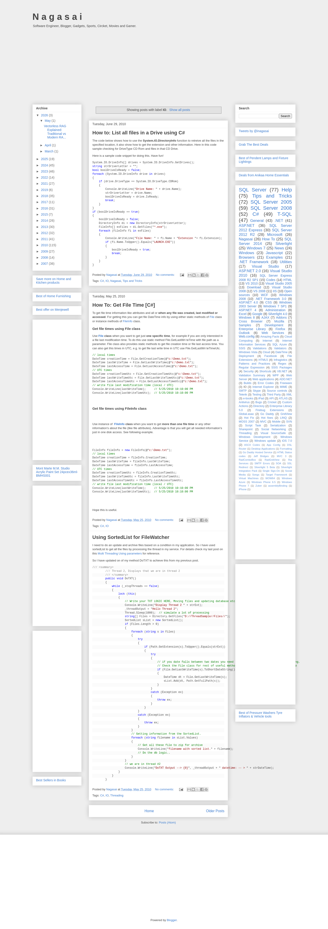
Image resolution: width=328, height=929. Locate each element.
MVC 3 (281, 456)
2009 (45, 251)
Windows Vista (248, 352)
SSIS (242, 348)
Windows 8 (247, 317)
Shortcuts (265, 371)
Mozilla (279, 321)
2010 (45, 245)
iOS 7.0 (287, 440)
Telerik (243, 394)
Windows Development (254, 437)
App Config (273, 445)
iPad (261, 398)
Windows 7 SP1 (275, 306)
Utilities (286, 262)
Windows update (265, 440)
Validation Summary (252, 375)
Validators (280, 348)
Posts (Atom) (167, 822)
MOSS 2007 (247, 421)
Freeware (286, 383)
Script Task (253, 425)
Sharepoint (246, 429)
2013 (45, 227)
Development (274, 325)
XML (289, 394)
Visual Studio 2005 (278, 283)
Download (254, 287)
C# (102, 281)
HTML (287, 280)
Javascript (274, 253)
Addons (281, 317)
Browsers (247, 257)
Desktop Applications (263, 448)
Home (149, 811)
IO (107, 281)
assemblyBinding (277, 485)
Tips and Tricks (132, 281)
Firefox (280, 329)
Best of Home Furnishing (53, 296)
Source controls (277, 390)
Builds (247, 383)
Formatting (286, 448)
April (48, 145)
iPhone (243, 489)
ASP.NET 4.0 (248, 302)
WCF (264, 295)
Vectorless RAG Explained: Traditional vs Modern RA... (55, 131)
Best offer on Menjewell (52, 309)
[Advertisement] (164, 63)
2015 (45, 214)
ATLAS (283, 398)
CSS (268, 302)
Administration (275, 310)
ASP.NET (247, 225)
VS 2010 (252, 283)
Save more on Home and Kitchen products (53, 280)
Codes (270, 280)
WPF (276, 375)
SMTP (243, 390)
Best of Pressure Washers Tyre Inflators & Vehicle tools (260, 714)
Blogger (172, 920)
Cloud (266, 352)
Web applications (263, 379)
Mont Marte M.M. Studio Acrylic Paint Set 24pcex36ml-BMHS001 (57, 472)
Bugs (258, 402)
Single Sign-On (271, 470)
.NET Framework (254, 262)
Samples (245, 325)
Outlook (244, 333)
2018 (45, 196)
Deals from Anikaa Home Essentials (264, 175)
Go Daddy (267, 414)
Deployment (246, 356)
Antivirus (244, 402)
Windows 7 (256, 248)
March (49, 151)
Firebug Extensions (270, 410)
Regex (282, 363)
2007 (45, 263)
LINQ (283, 417)
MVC (263, 421)
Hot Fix (249, 417)
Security (248, 371)
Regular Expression (251, 367)
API (271, 398)
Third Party (274, 394)
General (257, 220)
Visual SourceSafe (273, 433)
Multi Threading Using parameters (120, 553)
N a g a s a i (57, 17)
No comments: (165, 274)
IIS (275, 291)
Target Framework (276, 474)
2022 (45, 177)
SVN (289, 421)
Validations (259, 348)
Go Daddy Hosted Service (258, 452)
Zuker (258, 485)
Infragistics (280, 359)
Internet (267, 340)
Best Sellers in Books (51, 780)
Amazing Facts (269, 336)
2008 (45, 257)
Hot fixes (267, 417)
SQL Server (252, 190)
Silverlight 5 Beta (264, 467)
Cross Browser (250, 321)
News (279, 248)
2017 (45, 202)
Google (257, 314)
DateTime (282, 352)
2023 (45, 171)
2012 (45, 233)
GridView (286, 414)
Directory (258, 406)
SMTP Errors (262, 463)
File (212, 317)
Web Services (273, 333)
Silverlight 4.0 (277, 314)
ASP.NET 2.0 (250, 271)
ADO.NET (285, 379)
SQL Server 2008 (271, 208)
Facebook (270, 356)
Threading (116, 795)
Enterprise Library (252, 329)
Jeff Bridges (261, 456)
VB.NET (282, 371)
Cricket (272, 402)
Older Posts (215, 811)
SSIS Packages (281, 367)
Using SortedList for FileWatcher (130, 537)
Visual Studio (265, 266)
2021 (45, 183)
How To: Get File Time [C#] (123, 305)
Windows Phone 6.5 (264, 482)
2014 (45, 220)
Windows (246, 253)
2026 (45, 115)
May (48, 120)
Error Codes (266, 383)
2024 (45, 165)
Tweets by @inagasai (254, 131)
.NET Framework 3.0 (270, 299)
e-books (248, 398)
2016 (45, 208)
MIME (283, 387)
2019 (45, 190)
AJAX (265, 317)
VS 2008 (259, 291)
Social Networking (273, 429)
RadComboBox (247, 459)
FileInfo (127, 321)
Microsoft (274, 234)
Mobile (276, 421)
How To (268, 239)
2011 (45, 239)
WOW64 (270, 478)
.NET (279, 220)
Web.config (247, 336)
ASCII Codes (252, 445)
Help (287, 190)
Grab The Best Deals (253, 144)
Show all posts (179, 110)
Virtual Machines (249, 478)
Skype (257, 390)
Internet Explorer (263, 387)
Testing (256, 394)
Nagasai (115, 281)
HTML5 (263, 359)
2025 (45, 159)
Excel (242, 314)
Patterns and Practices (254, 363)
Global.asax (246, 414)
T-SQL (284, 214)
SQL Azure (279, 344)
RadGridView (272, 459)
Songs (255, 474)
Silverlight (284, 243)
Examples (274, 257)
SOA (278, 463)
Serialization (278, 425)
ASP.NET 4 (247, 310)
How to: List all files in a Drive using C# (138, 133)
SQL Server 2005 (271, 202)
